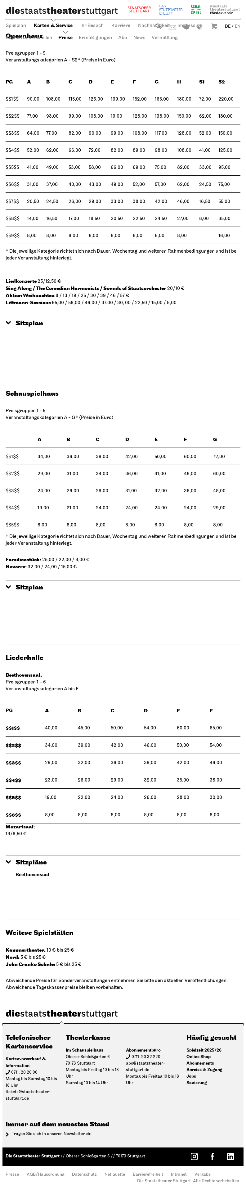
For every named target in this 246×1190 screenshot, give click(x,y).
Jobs (191, 1076)
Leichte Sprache (186, 27)
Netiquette (115, 1174)
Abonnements (200, 1063)
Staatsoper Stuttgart (139, 9)
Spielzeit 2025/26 (203, 1050)
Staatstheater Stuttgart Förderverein (224, 9)
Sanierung (196, 1082)
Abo (122, 37)
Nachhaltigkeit (154, 25)
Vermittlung (165, 37)
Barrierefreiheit (148, 1174)
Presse (12, 1174)
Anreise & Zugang (204, 1069)
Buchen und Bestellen (29, 37)
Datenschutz (84, 1174)
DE (227, 26)
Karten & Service (53, 26)
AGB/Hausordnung (45, 1174)
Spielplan (16, 25)
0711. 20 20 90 (24, 1072)
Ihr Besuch (92, 25)
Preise (65, 38)
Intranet (179, 1174)
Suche (158, 26)
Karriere (120, 25)
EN (237, 26)
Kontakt (172, 27)
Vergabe (203, 1174)
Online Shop (198, 1056)
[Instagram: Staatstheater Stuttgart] (194, 1156)
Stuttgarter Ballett (171, 9)
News (139, 37)
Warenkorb (214, 26)
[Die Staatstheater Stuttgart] (62, 11)
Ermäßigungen (95, 37)
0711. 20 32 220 (146, 1057)
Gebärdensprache (200, 27)
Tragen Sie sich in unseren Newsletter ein (52, 1134)
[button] (123, 323)
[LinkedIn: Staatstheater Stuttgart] (230, 1156)
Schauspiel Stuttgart (196, 9)
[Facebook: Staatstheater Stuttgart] (212, 1156)
